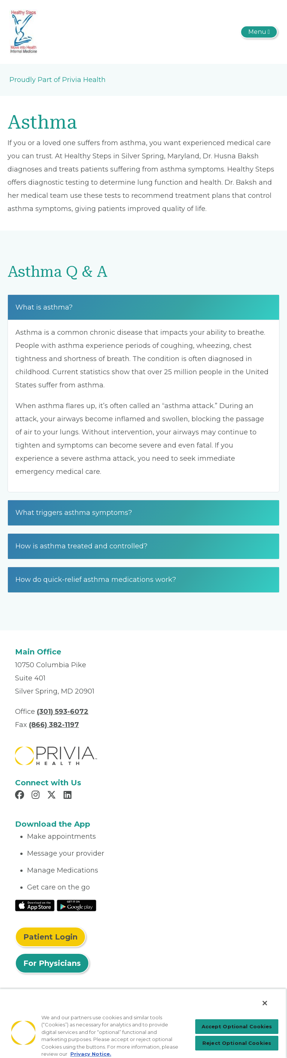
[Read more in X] (52, 796)
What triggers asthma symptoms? (73, 513)
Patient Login (50, 936)
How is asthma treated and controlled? (81, 546)
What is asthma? (44, 307)
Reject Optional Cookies (236, 1043)
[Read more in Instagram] (37, 796)
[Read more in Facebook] (20, 796)
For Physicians (52, 963)
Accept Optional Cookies (237, 1026)
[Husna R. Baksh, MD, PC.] (23, 31)
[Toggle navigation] (259, 32)
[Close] (265, 1003)
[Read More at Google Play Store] (76, 905)
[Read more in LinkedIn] (69, 796)
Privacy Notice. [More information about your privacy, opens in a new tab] (90, 1054)
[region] (143, 1023)
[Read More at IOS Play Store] (35, 905)
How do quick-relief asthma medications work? (95, 579)
